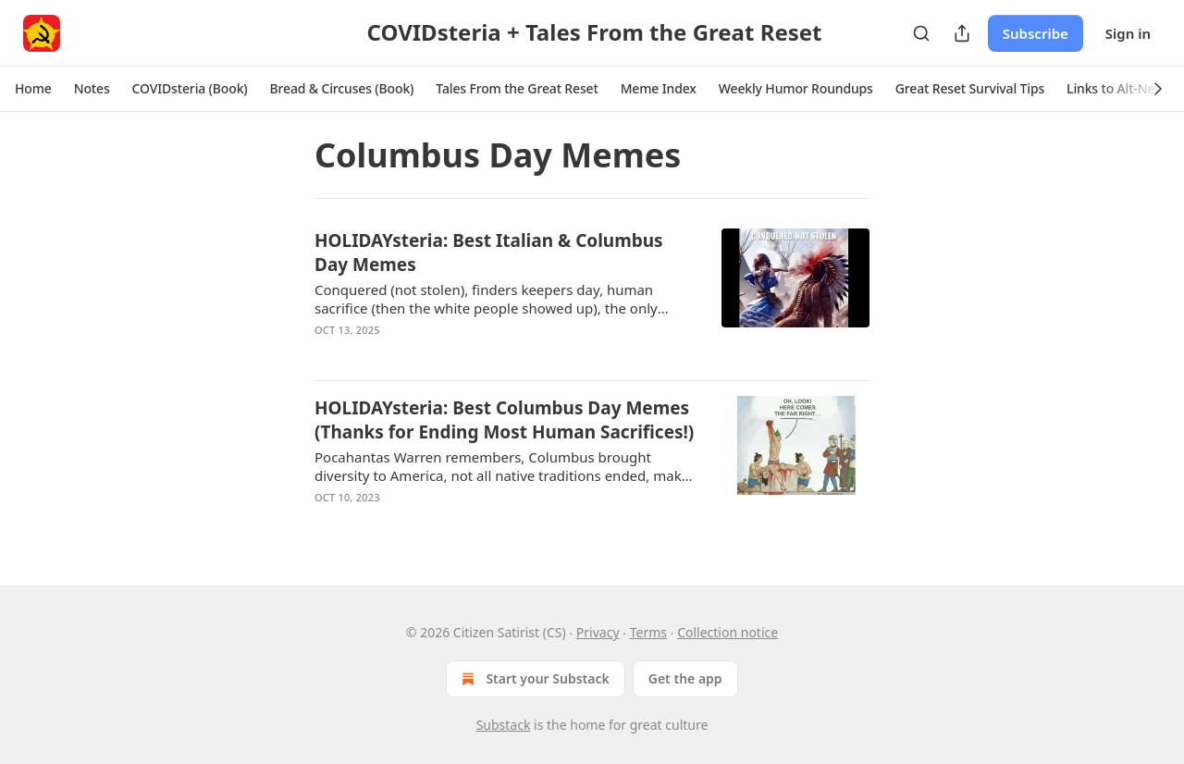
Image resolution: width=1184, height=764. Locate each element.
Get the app (685, 678)
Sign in (1128, 33)
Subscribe (1035, 33)
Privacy (598, 632)
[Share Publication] (962, 33)
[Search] (921, 33)
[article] (592, 297)
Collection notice (727, 632)
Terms (648, 632)
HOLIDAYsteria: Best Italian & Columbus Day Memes (488, 252)
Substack (503, 724)
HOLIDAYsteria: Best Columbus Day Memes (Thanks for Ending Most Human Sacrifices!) (504, 420)
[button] (33, 89)
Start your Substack (533, 679)
